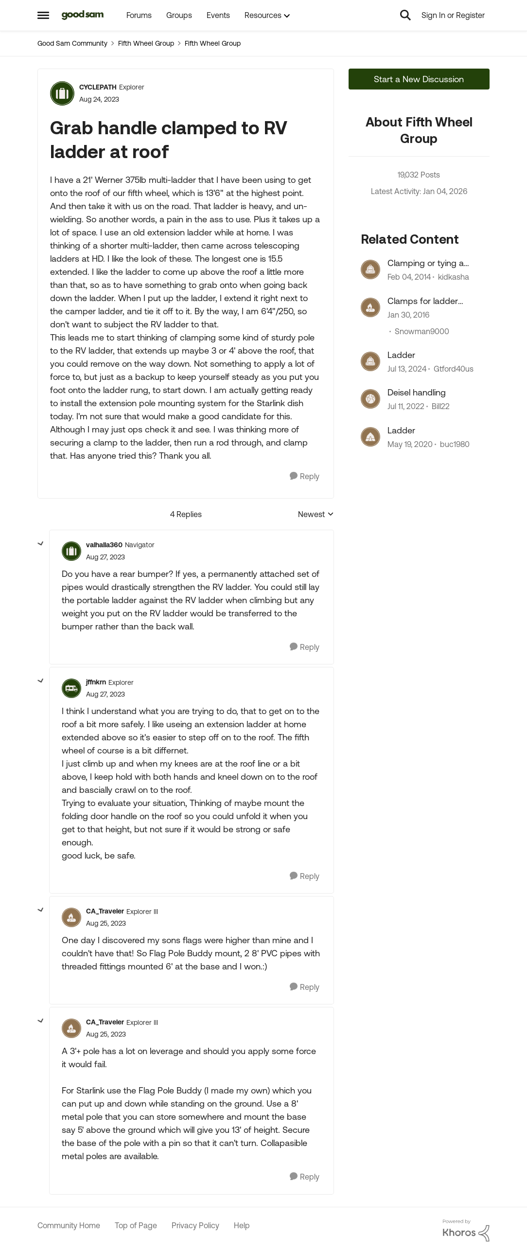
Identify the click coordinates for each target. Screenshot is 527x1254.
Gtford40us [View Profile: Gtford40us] (454, 368)
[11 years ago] (408, 315)
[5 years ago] (405, 406)
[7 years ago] (410, 444)
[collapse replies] (41, 544)
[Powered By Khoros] (466, 1230)
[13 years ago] (409, 277)
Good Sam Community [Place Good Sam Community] (72, 43)
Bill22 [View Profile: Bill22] (441, 406)
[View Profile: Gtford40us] (370, 361)
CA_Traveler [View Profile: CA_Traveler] (105, 911)
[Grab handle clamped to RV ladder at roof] (105, 557)
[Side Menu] (43, 15)
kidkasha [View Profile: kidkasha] (453, 277)
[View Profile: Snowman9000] (370, 307)
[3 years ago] (406, 369)
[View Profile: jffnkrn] (71, 688)
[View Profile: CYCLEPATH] (62, 93)
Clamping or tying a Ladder (425, 263)
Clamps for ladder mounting (422, 301)
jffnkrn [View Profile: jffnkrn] (96, 682)
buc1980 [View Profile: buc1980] (455, 444)
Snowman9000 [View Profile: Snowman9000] (422, 331)
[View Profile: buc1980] (370, 437)
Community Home (68, 1225)
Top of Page (136, 1225)
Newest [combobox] (316, 515)
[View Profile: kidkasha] (370, 269)
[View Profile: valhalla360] (71, 551)
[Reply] (304, 476)
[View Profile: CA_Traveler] (71, 917)
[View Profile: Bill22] (370, 399)
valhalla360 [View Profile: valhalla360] (104, 545)
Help (242, 1225)
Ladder (401, 355)
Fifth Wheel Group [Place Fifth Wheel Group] (146, 43)
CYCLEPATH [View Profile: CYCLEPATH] (98, 87)
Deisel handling (416, 392)
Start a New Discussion (419, 79)
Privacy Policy (195, 1225)
